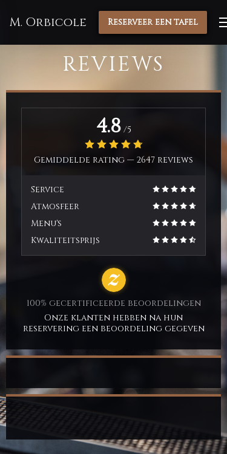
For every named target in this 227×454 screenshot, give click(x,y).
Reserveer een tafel (153, 22)
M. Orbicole (48, 22)
